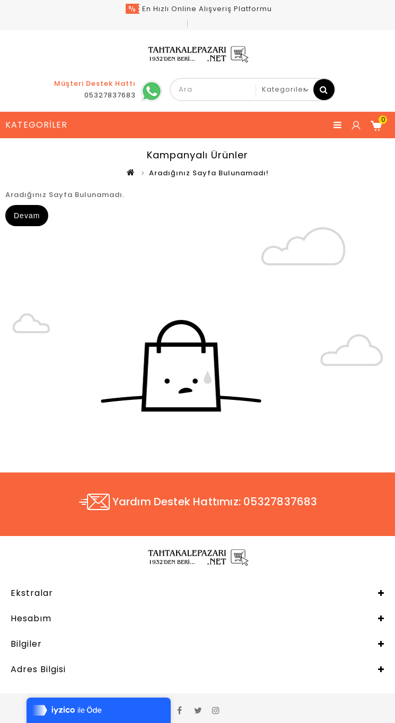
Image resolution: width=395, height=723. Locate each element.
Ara (323, 89)
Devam (27, 215)
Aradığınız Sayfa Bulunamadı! (209, 173)
